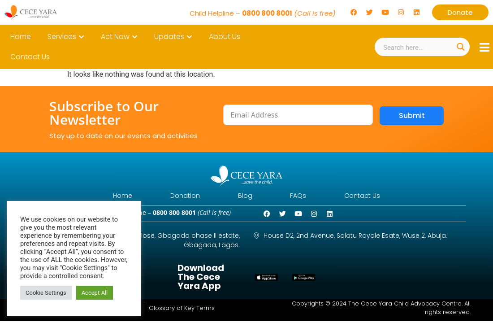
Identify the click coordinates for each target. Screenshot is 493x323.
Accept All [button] (95, 292)
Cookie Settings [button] (46, 292)
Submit (412, 115)
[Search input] (417, 47)
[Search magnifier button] (460, 46)
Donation (178, 196)
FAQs (305, 196)
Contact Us (376, 196)
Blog (245, 196)
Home (109, 196)
